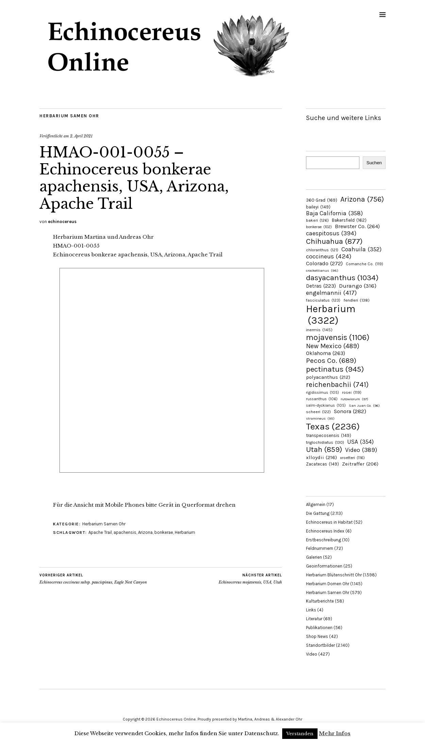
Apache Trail (100, 532)
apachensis (125, 532)
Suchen (374, 162)
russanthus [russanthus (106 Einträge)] (322, 399)
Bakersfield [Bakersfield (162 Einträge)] (349, 220)
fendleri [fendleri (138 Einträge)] (356, 300)
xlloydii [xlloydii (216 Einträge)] (321, 457)
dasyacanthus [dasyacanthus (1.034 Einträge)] (342, 277)
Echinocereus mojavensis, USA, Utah (250, 579)
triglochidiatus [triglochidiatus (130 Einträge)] (325, 442)
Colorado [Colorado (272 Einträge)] (324, 263)
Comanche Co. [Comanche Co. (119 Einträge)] (364, 263)
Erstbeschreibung (323, 539)
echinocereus (62, 221)
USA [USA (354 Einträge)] (360, 441)
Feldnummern (319, 548)
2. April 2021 (81, 136)
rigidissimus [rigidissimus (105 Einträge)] (322, 392)
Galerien (314, 557)
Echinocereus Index (325, 531)
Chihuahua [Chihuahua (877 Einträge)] (334, 241)
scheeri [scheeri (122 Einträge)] (318, 411)
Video (311, 654)
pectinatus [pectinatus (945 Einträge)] (335, 369)
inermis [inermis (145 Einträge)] (319, 329)
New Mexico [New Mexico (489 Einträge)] (332, 346)
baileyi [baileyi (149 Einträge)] (318, 206)
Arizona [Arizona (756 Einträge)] (362, 199)
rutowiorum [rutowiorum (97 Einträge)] (354, 399)
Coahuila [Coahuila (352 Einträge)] (361, 249)
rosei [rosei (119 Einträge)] (351, 392)
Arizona (145, 532)
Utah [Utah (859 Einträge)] (324, 449)
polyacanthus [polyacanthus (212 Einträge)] (328, 377)
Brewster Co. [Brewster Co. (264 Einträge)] (357, 226)
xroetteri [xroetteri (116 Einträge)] (352, 457)
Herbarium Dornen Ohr (327, 583)
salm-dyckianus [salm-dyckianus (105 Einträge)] (326, 405)
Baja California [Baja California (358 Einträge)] (334, 213)
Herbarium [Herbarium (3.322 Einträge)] (330, 314)
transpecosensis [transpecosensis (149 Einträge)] (328, 435)
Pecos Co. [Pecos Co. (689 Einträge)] (331, 360)
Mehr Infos (335, 733)
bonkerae (163, 532)
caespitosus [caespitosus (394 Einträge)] (331, 233)
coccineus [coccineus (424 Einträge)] (328, 256)
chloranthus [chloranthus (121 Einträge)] (322, 250)
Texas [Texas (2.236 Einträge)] (333, 426)
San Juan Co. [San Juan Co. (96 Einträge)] (364, 405)
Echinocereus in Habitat (329, 522)
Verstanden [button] (299, 734)
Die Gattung (317, 513)
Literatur (314, 618)
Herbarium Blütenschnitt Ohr (334, 574)
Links (311, 609)
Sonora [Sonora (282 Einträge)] (350, 411)
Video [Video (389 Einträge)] (361, 450)
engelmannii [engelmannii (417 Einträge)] (331, 293)
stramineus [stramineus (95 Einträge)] (320, 418)
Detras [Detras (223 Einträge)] (321, 286)
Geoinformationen (324, 566)
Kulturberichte (320, 601)
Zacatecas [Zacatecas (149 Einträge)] (322, 464)
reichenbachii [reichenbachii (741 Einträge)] (337, 384)
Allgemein (315, 504)
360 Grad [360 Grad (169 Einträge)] (321, 200)
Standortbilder (320, 645)
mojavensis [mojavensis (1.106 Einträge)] (338, 337)
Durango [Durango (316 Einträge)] (357, 285)
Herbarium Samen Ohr (69, 115)
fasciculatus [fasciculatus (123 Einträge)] (323, 300)
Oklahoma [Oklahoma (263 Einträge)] (325, 353)
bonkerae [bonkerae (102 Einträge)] (319, 227)
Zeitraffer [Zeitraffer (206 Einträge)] (360, 464)
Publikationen (319, 627)
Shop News (317, 636)
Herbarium (185, 532)
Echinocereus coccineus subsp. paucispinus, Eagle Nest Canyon (93, 579)
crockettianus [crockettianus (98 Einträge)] (322, 270)
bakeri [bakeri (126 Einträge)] (317, 220)
